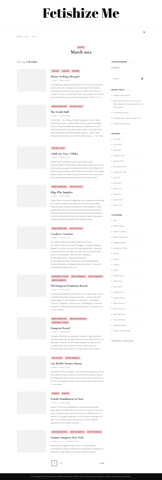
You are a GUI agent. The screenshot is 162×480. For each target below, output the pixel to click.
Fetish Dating (118, 276)
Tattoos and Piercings (121, 331)
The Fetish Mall (60, 112)
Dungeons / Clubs (60, 276)
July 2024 (117, 139)
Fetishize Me (81, 12)
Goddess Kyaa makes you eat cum (127, 118)
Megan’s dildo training (121, 95)
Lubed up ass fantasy (121, 124)
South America (119, 320)
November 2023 (119, 167)
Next (101, 463)
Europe (55, 71)
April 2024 (117, 150)
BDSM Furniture (59, 106)
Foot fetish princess (121, 113)
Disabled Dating (59, 432)
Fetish (115, 270)
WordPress (126, 477)
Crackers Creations (62, 234)
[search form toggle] (144, 32)
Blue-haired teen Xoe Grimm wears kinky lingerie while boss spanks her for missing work (128, 104)
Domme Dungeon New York (67, 437)
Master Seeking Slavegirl (65, 76)
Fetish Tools (76, 106)
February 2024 (119, 156)
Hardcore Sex (118, 292)
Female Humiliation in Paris (67, 399)
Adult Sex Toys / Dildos (64, 153)
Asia (114, 221)
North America (78, 276)
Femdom (115, 67)
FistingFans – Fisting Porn (122, 341)
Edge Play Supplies (62, 192)
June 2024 (117, 145)
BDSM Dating (118, 226)
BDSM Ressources (78, 319)
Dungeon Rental (60, 328)
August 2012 (118, 200)
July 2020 (117, 194)
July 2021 (116, 178)
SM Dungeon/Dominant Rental (69, 285)
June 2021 (117, 183)
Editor (55, 80)
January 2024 (118, 161)
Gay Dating (57, 358)
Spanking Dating (119, 325)
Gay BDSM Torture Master (66, 363)
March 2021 (117, 189)
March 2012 (117, 205)
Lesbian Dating (119, 298)
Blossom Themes (104, 477)
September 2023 (119, 172)
